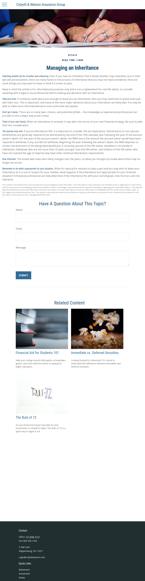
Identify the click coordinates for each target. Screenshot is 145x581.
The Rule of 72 (26, 417)
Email (19, 228)
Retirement (24, 569)
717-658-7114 (32, 536)
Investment (24, 573)
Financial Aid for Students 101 (37, 353)
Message (21, 247)
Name (19, 210)
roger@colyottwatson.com (32, 557)
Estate (22, 577)
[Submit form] (23, 275)
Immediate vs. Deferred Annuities (95, 353)
